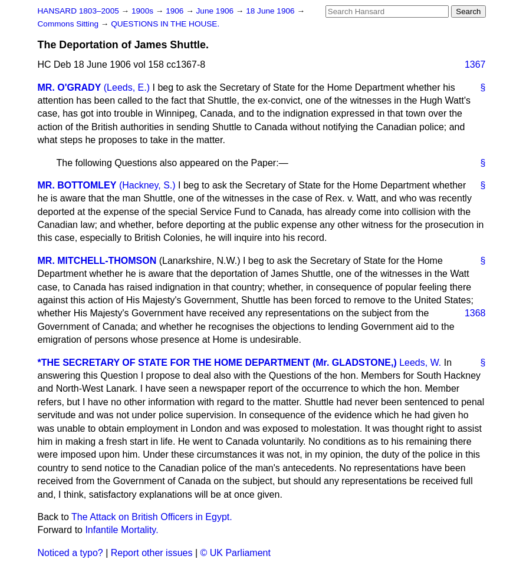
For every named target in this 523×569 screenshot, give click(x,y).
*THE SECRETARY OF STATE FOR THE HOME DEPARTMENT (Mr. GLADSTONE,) (217, 363)
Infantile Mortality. (121, 530)
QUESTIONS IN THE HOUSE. (165, 23)
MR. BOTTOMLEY (77, 185)
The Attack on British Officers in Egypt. (151, 517)
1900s (143, 10)
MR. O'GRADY (69, 87)
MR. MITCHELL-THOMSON (97, 261)
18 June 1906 (271, 10)
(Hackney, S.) (147, 185)
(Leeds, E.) (127, 87)
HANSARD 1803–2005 (78, 10)
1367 (475, 64)
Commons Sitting (69, 23)
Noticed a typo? (70, 553)
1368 (475, 313)
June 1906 (216, 10)
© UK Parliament (235, 553)
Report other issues (152, 553)
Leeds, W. (420, 363)
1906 (176, 10)
